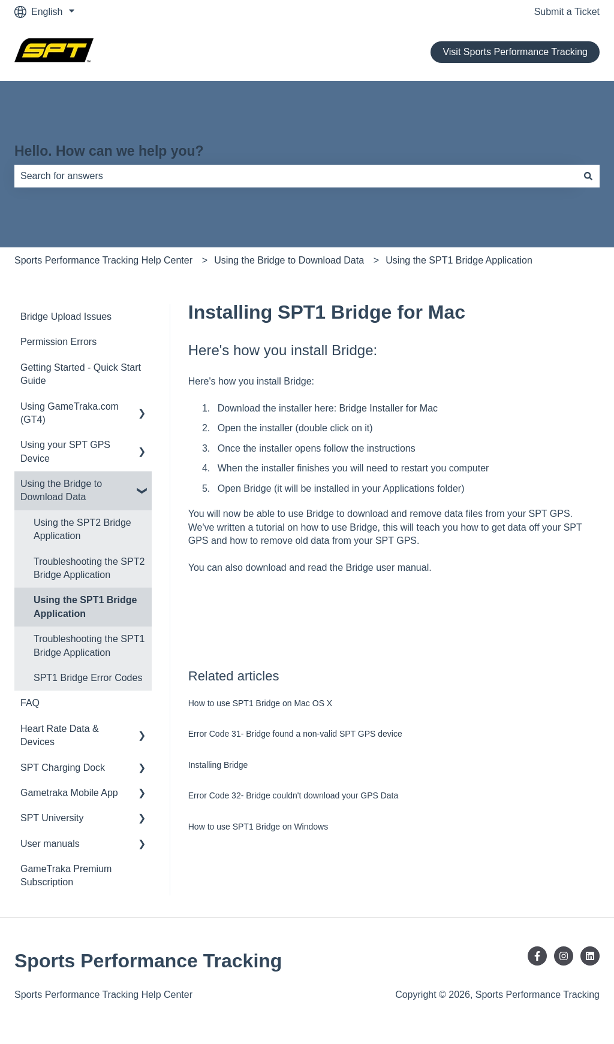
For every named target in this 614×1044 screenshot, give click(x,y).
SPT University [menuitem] (52, 818)
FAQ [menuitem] (30, 703)
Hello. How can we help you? (109, 151)
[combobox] (295, 176)
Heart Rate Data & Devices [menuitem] (59, 735)
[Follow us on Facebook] (537, 956)
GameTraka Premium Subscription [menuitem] (66, 875)
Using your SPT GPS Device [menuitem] (65, 451)
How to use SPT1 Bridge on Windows (258, 826)
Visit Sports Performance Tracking (515, 52)
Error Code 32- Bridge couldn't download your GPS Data (293, 795)
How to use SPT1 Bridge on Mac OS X (260, 703)
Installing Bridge (218, 765)
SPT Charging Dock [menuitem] (62, 767)
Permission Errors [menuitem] (58, 342)
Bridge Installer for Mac (388, 408)
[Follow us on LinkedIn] (590, 956)
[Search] (588, 176)
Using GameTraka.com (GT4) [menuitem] (69, 413)
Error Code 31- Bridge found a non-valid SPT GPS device (295, 734)
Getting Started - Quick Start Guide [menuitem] (80, 374)
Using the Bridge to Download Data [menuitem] (61, 490)
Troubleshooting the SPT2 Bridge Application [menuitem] (89, 568)
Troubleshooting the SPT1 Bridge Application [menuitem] (89, 645)
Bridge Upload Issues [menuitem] (66, 316)
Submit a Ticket (567, 12)
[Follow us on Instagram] (563, 956)
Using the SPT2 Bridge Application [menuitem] (82, 529)
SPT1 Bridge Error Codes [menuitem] (88, 678)
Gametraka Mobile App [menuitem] (69, 793)
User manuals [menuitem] (50, 844)
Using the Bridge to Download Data (289, 260)
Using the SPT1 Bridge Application (459, 260)
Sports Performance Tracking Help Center (103, 260)
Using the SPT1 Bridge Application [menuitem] (85, 606)
